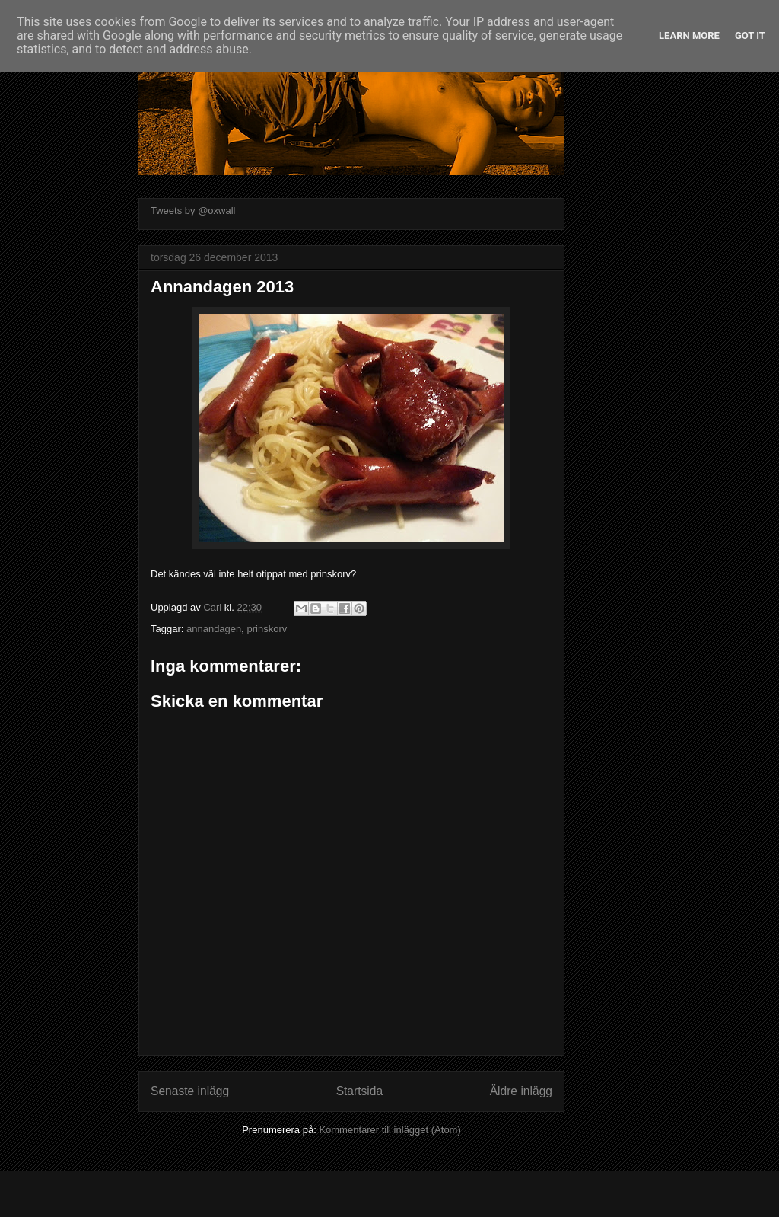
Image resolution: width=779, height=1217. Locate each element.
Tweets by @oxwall (193, 210)
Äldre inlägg (521, 1090)
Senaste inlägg (190, 1090)
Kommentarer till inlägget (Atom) (389, 1130)
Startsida (359, 1090)
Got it (750, 35)
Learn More (689, 35)
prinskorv (267, 628)
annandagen (213, 628)
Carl (213, 607)
